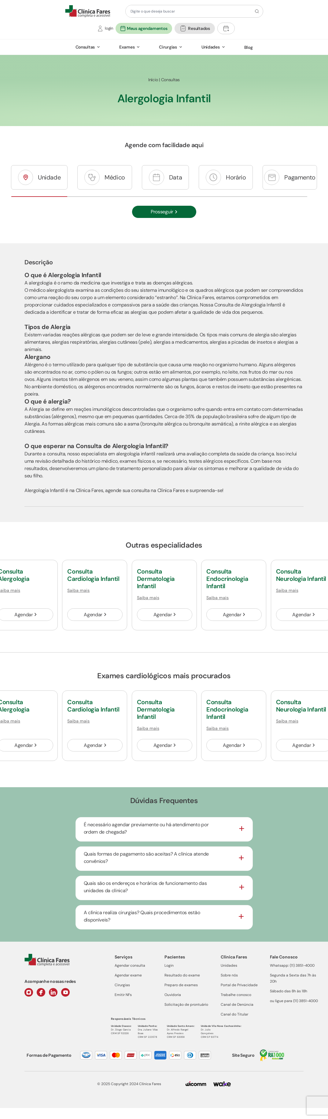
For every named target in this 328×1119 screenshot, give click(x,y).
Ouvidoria (172, 994)
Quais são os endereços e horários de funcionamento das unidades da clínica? (145, 887)
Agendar (95, 614)
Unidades (210, 47)
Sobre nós (229, 975)
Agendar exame (128, 975)
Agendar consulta (130, 965)
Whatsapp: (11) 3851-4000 (292, 965)
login (109, 28)
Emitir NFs (123, 994)
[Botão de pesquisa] (256, 11)
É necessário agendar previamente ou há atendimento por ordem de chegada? (146, 828)
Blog (248, 47)
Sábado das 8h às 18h (288, 991)
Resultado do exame (182, 975)
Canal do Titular (234, 1014)
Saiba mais (78, 590)
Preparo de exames (181, 985)
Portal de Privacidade (239, 985)
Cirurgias (168, 47)
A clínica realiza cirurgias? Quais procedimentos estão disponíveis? (142, 916)
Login (169, 965)
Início (153, 79)
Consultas (85, 47)
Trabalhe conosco (236, 994)
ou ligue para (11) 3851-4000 (294, 1000)
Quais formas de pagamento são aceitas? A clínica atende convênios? (146, 857)
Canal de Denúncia (237, 1004)
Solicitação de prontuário (186, 1004)
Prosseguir (164, 211)
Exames (127, 47)
